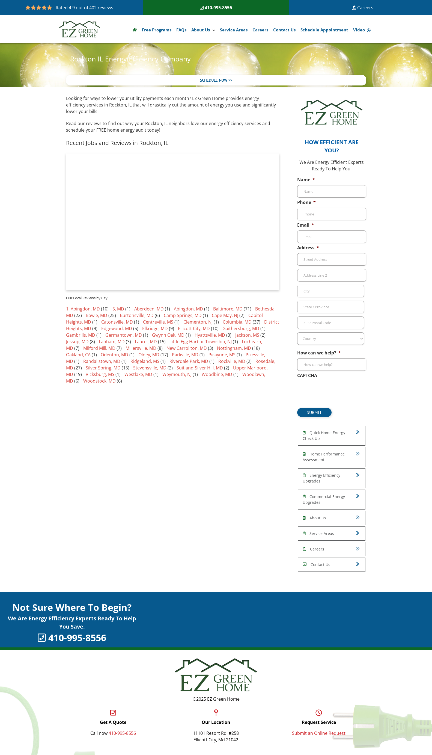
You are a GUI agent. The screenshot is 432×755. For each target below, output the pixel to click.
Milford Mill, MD (99, 348)
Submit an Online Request (318, 733)
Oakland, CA (78, 355)
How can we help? (319, 353)
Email (305, 225)
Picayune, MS (222, 355)
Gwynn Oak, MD (168, 335)
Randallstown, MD (101, 361)
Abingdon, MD (188, 309)
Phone (306, 202)
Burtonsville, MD (137, 315)
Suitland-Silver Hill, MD (200, 368)
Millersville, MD (141, 348)
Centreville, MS (158, 322)
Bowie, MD (96, 315)
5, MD (118, 309)
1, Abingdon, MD (83, 309)
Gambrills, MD (80, 335)
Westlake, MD (138, 374)
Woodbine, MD (217, 374)
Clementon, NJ (198, 322)
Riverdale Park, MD (188, 361)
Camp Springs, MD (183, 315)
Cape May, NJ (225, 315)
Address (308, 248)
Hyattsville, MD (210, 335)
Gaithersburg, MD (240, 328)
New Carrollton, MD (186, 348)
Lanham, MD (112, 342)
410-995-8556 (218, 8)
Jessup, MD (77, 342)
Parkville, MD (185, 355)
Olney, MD (148, 355)
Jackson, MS (247, 335)
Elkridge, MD (155, 328)
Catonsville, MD (117, 322)
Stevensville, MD (149, 368)
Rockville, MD (231, 361)
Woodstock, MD (99, 381)
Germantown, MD (123, 335)
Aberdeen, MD (149, 309)
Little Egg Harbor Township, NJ (200, 342)
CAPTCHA (307, 375)
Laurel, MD (146, 342)
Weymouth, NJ (177, 374)
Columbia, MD (237, 322)
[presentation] (338, 391)
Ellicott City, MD (194, 328)
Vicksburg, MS (100, 374)
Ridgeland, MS (144, 361)
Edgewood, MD (116, 328)
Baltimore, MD (228, 309)
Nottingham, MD (234, 348)
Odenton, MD (114, 355)
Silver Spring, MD (103, 368)
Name (306, 180)
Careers (362, 8)
